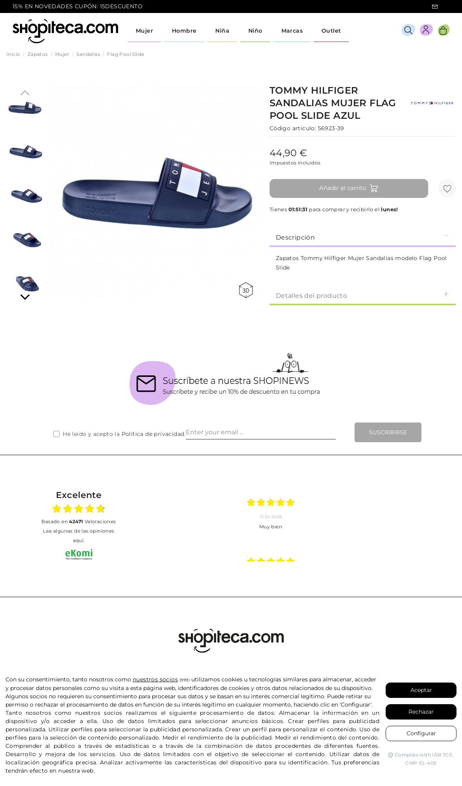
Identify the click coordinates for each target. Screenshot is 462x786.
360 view (246, 290)
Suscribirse (388, 432)
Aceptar (421, 690)
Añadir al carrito (349, 188)
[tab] (363, 237)
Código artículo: (293, 128)
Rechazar (421, 711)
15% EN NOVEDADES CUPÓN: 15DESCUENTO (77, 6)
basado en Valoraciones (78, 521)
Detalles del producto (362, 295)
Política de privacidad (153, 433)
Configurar (421, 733)
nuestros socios (155, 679)
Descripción (362, 237)
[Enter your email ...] (261, 432)
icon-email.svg (435, 7)
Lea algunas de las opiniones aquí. (78, 535)
